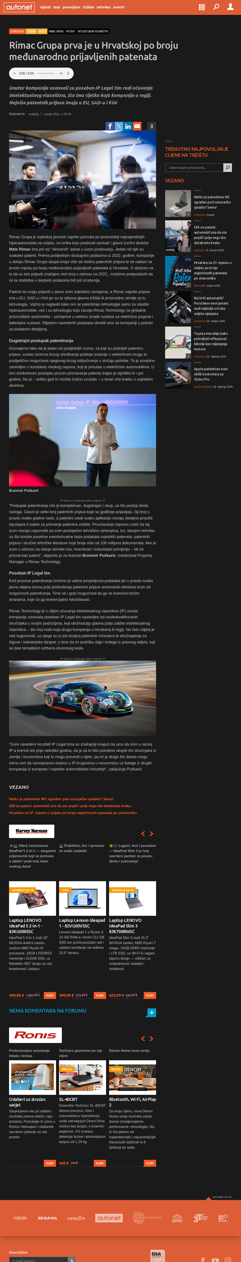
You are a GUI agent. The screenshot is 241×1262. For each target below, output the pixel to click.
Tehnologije (17, 31)
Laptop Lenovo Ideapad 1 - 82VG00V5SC (82, 923)
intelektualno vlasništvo (93, 31)
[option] (33, 921)
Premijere (77, 11)
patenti (70, 31)
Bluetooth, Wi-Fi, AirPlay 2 (132, 1102)
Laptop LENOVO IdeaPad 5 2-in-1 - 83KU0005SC (25, 926)
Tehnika (109, 11)
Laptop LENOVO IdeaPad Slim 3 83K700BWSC (125, 926)
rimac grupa (56, 31)
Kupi (49, 995)
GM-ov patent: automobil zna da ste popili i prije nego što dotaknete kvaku (70, 806)
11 (187, 214)
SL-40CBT (68, 1099)
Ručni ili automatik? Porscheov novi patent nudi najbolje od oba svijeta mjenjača (211, 306)
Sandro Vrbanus (203, 386)
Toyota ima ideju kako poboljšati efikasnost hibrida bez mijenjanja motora (211, 341)
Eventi (124, 11)
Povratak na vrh (222, 1197)
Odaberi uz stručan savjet (27, 1102)
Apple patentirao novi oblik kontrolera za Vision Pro (211, 374)
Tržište (94, 11)
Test (62, 11)
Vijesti (50, 11)
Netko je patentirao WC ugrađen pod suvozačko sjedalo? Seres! (61, 799)
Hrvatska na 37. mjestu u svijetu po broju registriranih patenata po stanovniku (73, 813)
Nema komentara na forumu (47, 1011)
